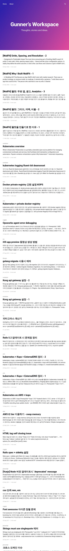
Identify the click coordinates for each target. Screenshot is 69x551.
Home (5, 4)
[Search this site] (65, 4)
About (11, 4)
